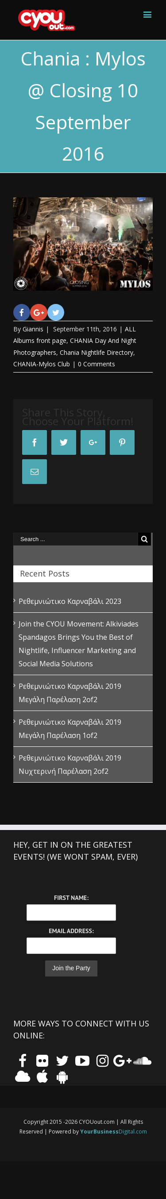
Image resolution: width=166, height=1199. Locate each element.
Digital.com (113, 1131)
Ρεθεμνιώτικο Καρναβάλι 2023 (70, 601)
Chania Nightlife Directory (96, 352)
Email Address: (71, 931)
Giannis (33, 329)
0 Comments (96, 364)
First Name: (71, 898)
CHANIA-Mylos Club (41, 364)
